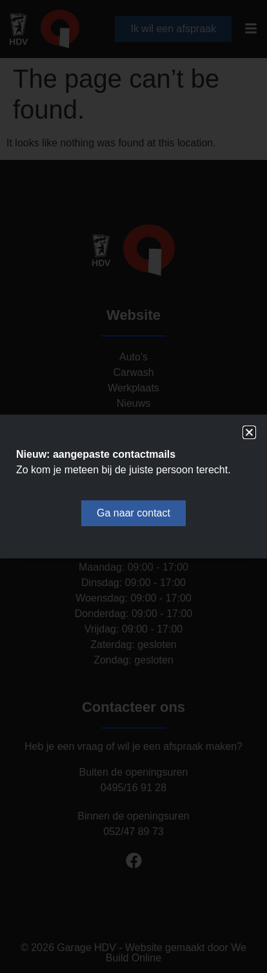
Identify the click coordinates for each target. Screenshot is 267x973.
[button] (249, 432)
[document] (133, 486)
